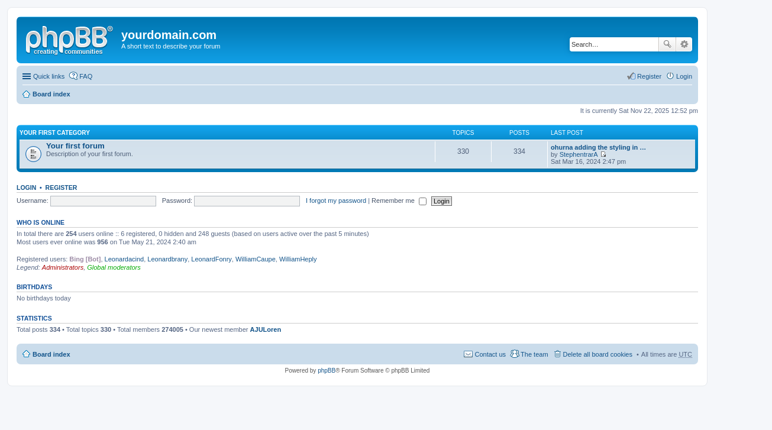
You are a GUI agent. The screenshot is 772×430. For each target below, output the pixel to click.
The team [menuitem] (534, 354)
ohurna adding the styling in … (598, 147)
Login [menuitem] (684, 76)
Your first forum (75, 145)
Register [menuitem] (649, 76)
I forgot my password (336, 200)
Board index (51, 94)
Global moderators (114, 267)
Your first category (55, 133)
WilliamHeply (298, 259)
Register (61, 187)
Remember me (399, 200)
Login (26, 187)
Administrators (62, 267)
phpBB (326, 370)
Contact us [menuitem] (490, 354)
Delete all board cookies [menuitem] (597, 354)
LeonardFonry (211, 259)
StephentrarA (579, 154)
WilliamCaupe (255, 259)
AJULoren (266, 329)
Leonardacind (124, 259)
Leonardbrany (167, 259)
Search (667, 44)
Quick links (48, 76)
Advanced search (684, 44)
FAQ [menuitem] (85, 76)
